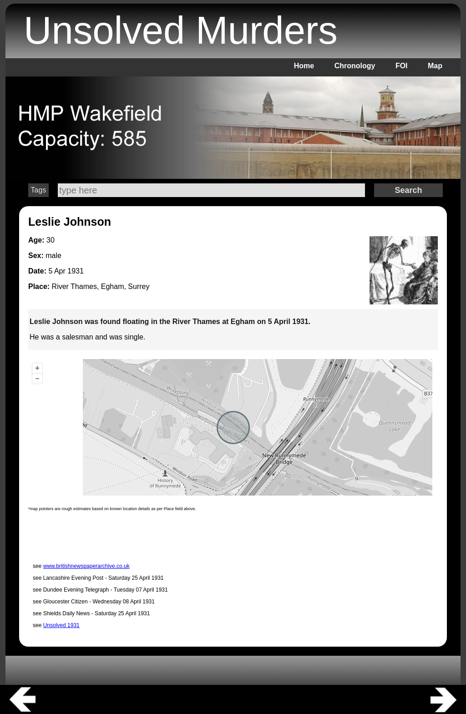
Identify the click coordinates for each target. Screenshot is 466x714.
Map (435, 66)
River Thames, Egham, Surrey (101, 286)
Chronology (354, 66)
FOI (401, 66)
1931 (75, 271)
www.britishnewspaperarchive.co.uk (86, 566)
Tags (38, 190)
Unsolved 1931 (61, 625)
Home (304, 66)
